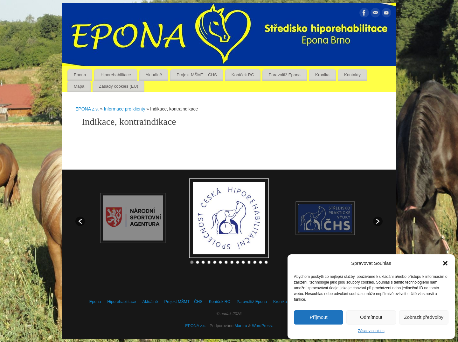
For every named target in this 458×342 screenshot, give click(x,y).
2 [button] (197, 262)
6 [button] (220, 262)
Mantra (241, 326)
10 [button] (243, 262)
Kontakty (352, 74)
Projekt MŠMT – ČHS (197, 74)
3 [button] (203, 262)
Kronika (322, 74)
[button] (445, 263)
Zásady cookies (371, 331)
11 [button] (249, 262)
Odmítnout (371, 317)
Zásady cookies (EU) (118, 86)
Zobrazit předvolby (423, 317)
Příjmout (319, 317)
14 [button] (266, 262)
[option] (229, 218)
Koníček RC (243, 74)
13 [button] (260, 262)
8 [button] (232, 262)
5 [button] (215, 262)
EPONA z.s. (87, 108)
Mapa (79, 86)
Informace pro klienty (125, 108)
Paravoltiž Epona (285, 74)
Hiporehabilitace (116, 74)
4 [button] (209, 262)
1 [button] (192, 262)
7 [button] (226, 262)
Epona (80, 74)
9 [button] (237, 262)
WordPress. (262, 326)
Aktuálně (154, 74)
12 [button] (255, 262)
